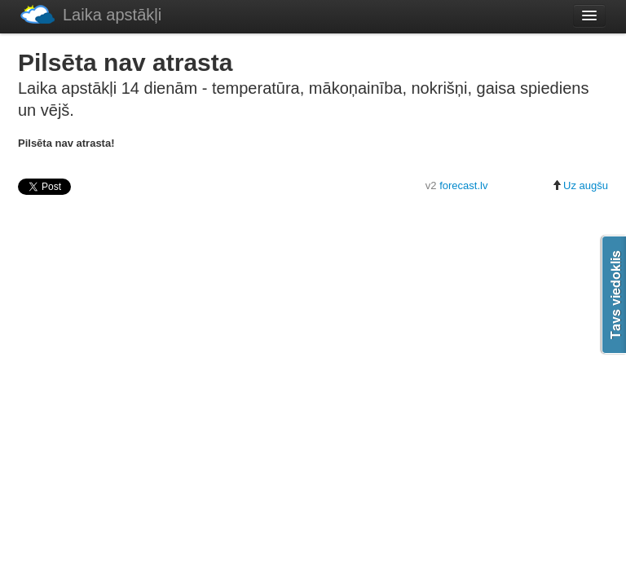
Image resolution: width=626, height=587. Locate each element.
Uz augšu (580, 185)
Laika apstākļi (90, 14)
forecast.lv (463, 185)
